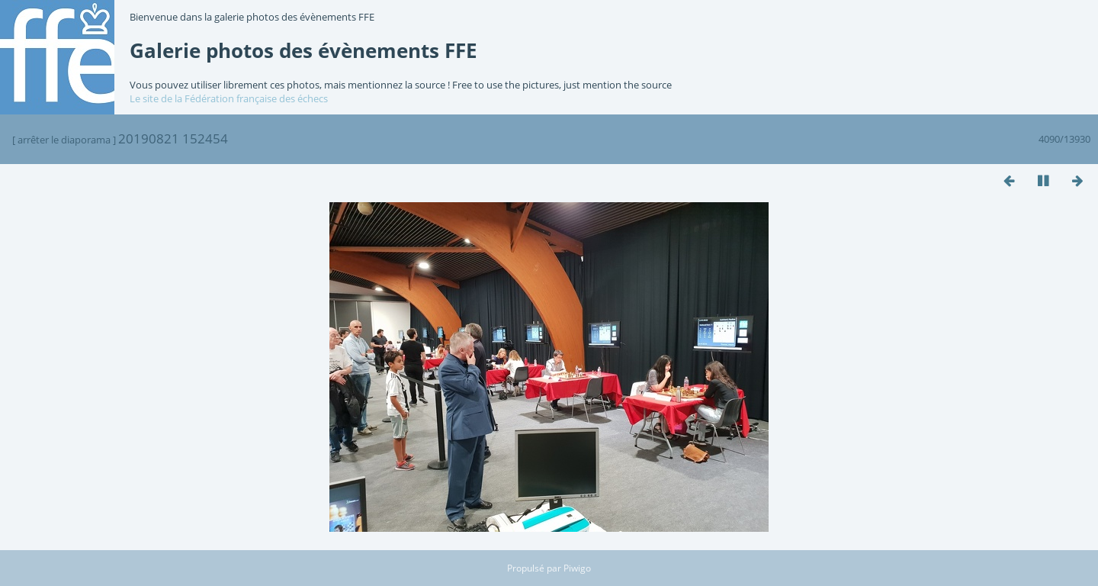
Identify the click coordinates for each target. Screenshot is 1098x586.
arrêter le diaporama (64, 139)
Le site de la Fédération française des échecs (229, 98)
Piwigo (577, 568)
